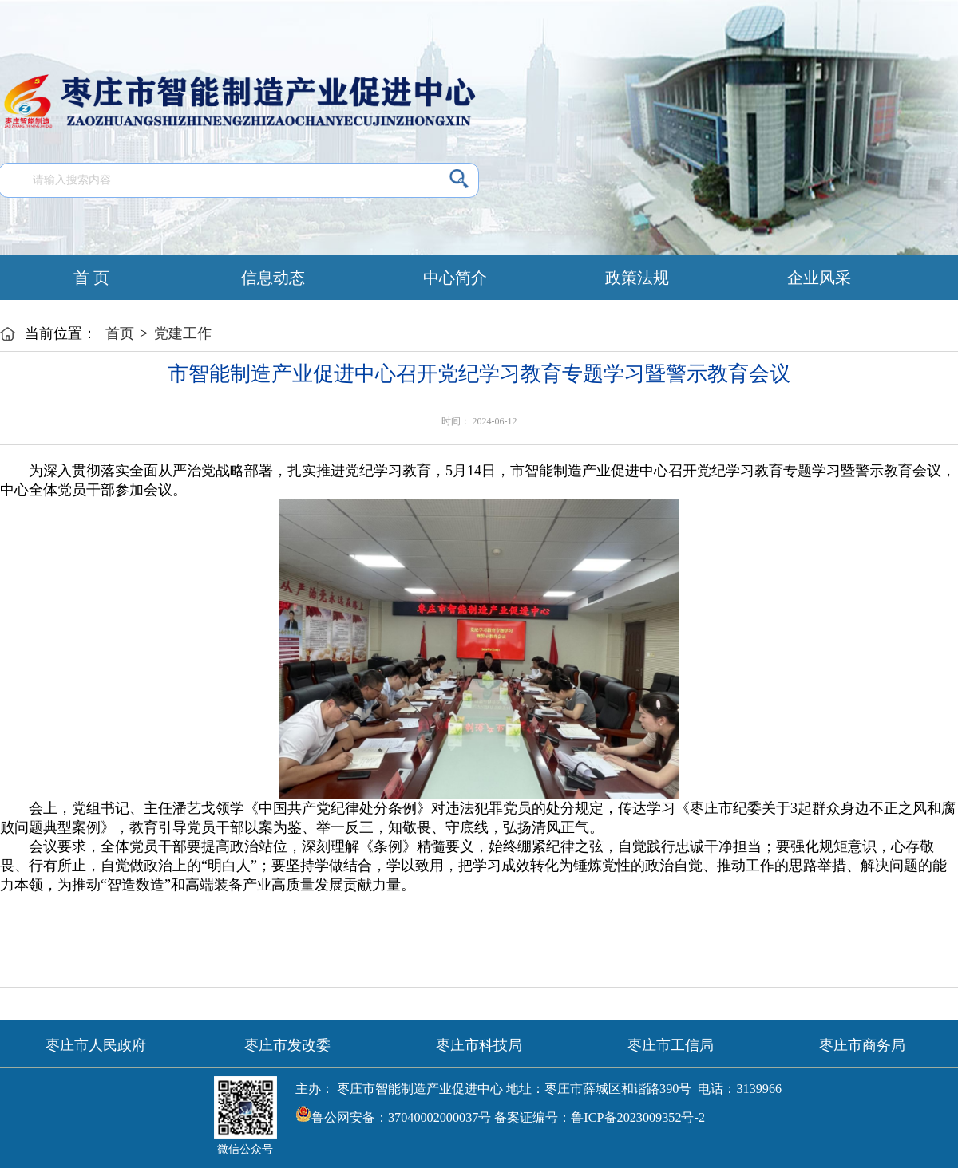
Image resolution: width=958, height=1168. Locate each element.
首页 (119, 333)
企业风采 (819, 277)
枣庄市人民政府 (96, 1045)
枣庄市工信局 (670, 1045)
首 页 (91, 277)
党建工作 (183, 333)
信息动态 (273, 277)
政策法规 (637, 277)
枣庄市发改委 (287, 1045)
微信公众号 (245, 1149)
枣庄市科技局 (479, 1045)
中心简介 (455, 277)
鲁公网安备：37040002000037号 (393, 1114)
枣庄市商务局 (862, 1045)
